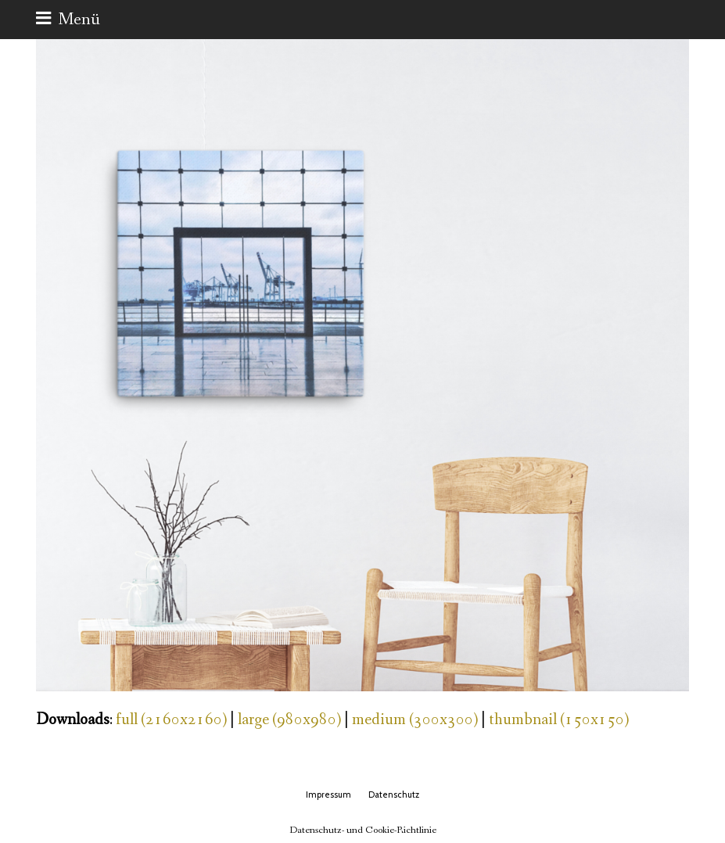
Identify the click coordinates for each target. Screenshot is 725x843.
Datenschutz (393, 794)
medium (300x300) (415, 719)
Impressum (328, 794)
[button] (68, 19)
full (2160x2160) (171, 719)
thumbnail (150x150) (559, 719)
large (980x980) (289, 719)
